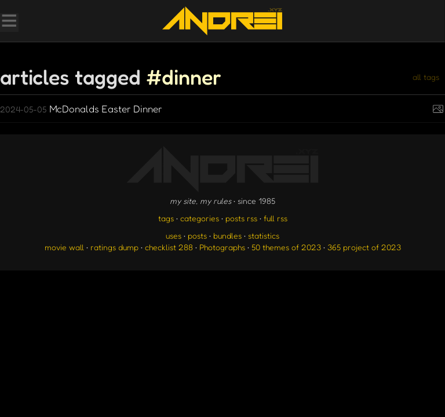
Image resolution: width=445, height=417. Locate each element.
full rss (275, 218)
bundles (227, 235)
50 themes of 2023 (286, 247)
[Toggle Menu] (8, 22)
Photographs (222, 247)
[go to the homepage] (222, 20)
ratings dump (114, 247)
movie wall (64, 247)
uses (173, 235)
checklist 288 (169, 247)
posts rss (241, 218)
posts (197, 235)
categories (199, 218)
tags (166, 218)
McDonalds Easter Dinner (81, 109)
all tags (426, 77)
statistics (263, 235)
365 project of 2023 (364, 247)
